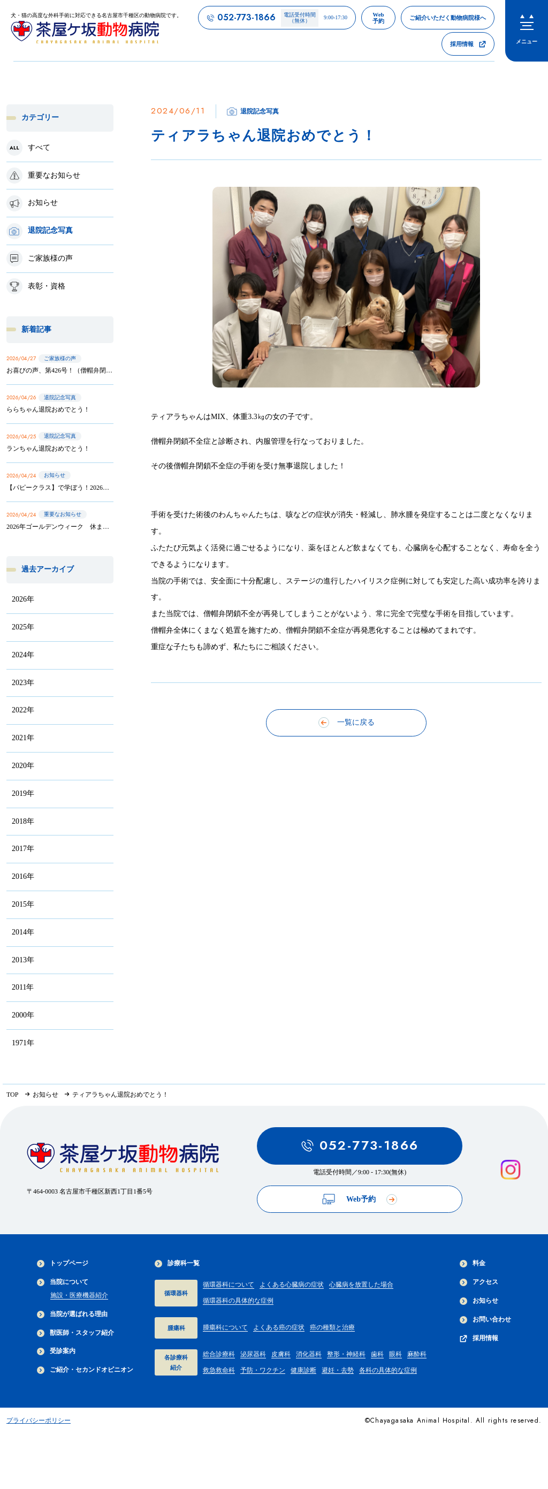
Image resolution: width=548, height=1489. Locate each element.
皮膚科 (281, 1354)
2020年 (23, 766)
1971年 (23, 1043)
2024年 (23, 655)
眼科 (395, 1354)
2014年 (23, 932)
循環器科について (228, 1284)
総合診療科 (219, 1354)
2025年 (23, 627)
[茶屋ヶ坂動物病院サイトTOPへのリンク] (96, 30)
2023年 (23, 683)
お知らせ (479, 1301)
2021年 (23, 738)
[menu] (526, 31)
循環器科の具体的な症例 (238, 1300)
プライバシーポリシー (38, 1420)
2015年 (23, 904)
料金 (472, 1263)
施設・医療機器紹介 (79, 1295)
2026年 (23, 599)
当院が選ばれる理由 (72, 1314)
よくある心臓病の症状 (292, 1284)
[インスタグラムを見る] (510, 1170)
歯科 (377, 1354)
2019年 (23, 793)
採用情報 (479, 1338)
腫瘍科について (225, 1327)
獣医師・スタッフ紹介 (75, 1333)
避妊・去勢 (338, 1370)
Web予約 (359, 1199)
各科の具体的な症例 (388, 1370)
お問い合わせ (485, 1320)
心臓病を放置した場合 (361, 1284)
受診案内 (56, 1351)
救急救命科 (219, 1370)
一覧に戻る (346, 722)
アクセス (479, 1282)
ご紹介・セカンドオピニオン (85, 1370)
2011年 (23, 987)
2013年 (23, 960)
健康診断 (303, 1370)
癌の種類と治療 (332, 1327)
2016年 (23, 876)
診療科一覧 (177, 1263)
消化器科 (309, 1354)
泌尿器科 (253, 1354)
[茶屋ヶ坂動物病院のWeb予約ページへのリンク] (378, 17)
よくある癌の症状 (279, 1327)
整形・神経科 (346, 1354)
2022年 (23, 710)
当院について (62, 1282)
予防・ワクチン (262, 1370)
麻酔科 (417, 1354)
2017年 (23, 849)
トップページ (62, 1263)
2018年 (23, 821)
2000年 (23, 1015)
